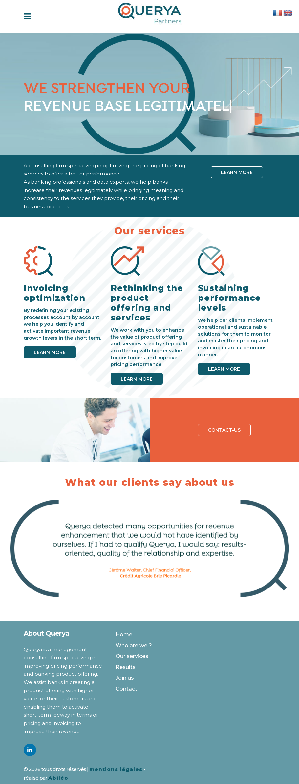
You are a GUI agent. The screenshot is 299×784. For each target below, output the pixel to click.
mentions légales (115, 769)
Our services (132, 656)
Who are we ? (134, 645)
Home (124, 634)
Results (126, 667)
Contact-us (224, 430)
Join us (125, 678)
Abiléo (58, 778)
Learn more (237, 172)
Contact (126, 689)
